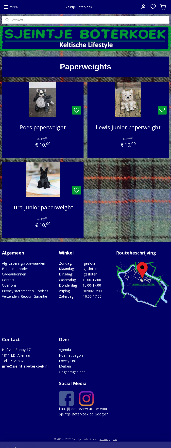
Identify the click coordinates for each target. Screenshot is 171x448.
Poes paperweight (43, 127)
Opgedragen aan (72, 372)
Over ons (9, 285)
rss (115, 439)
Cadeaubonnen (14, 274)
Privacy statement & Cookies (25, 291)
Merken (65, 366)
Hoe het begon (71, 355)
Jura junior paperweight (42, 207)
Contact (8, 279)
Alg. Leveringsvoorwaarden (23, 263)
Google (100, 414)
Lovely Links (68, 360)
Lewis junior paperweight (128, 127)
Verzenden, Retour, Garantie (24, 296)
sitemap (105, 439)
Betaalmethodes (15, 268)
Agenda (65, 349)
